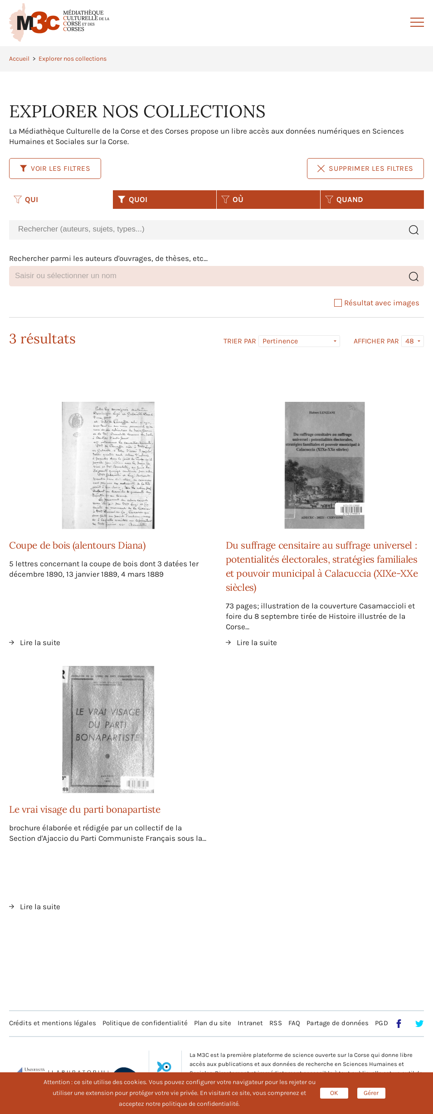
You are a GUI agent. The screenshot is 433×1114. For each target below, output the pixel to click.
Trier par (240, 341)
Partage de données (338, 1023)
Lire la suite (40, 642)
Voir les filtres (55, 168)
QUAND (344, 199)
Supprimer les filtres (365, 168)
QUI (26, 199)
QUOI (132, 199)
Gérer (371, 1093)
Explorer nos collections (73, 59)
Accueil (19, 59)
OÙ (232, 199)
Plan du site (212, 1023)
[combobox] (206, 229)
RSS (275, 1023)
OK (334, 1093)
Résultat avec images (376, 302)
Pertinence (280, 341)
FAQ (294, 1023)
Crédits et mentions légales (52, 1023)
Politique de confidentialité (145, 1023)
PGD (381, 1023)
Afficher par (376, 341)
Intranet (250, 1023)
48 (409, 341)
